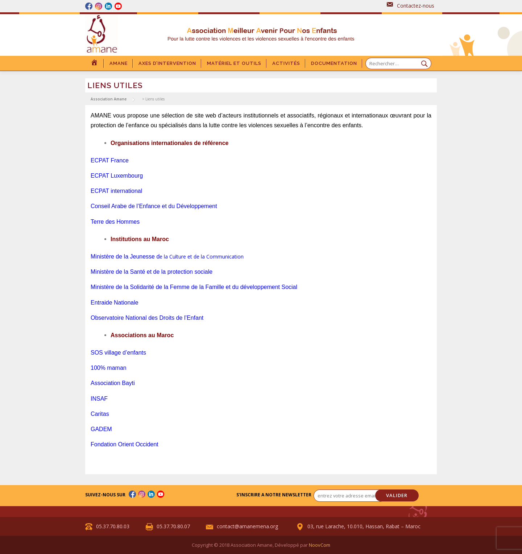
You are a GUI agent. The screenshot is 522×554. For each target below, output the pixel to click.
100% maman (109, 368)
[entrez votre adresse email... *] (350, 495)
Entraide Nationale (114, 302)
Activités (286, 63)
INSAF (99, 399)
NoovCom (319, 545)
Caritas (100, 414)
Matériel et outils (234, 63)
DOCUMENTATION (334, 63)
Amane (118, 63)
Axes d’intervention (167, 63)
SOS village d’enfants (118, 353)
